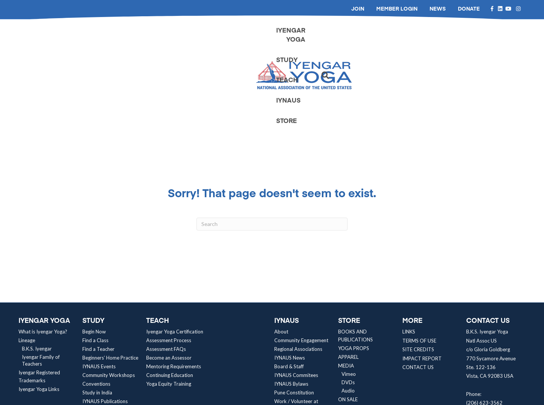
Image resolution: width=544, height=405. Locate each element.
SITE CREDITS (418, 272)
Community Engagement (301, 264)
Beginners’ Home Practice (110, 281)
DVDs (348, 306)
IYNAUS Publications (105, 325)
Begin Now (94, 255)
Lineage (27, 264)
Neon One (293, 397)
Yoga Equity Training (168, 307)
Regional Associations (298, 272)
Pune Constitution (294, 316)
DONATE (469, 8)
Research (92, 342)
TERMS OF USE (419, 264)
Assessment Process (168, 264)
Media (93, 359)
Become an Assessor (169, 281)
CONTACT (350, 349)
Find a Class (95, 264)
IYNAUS (436, 36)
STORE (472, 36)
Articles (94, 350)
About (281, 255)
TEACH (400, 36)
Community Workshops (108, 299)
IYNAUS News (289, 281)
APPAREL (348, 280)
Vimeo (349, 297)
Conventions (96, 307)
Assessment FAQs (166, 272)
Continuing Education (169, 299)
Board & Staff (289, 290)
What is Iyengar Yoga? (43, 255)
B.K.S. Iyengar (37, 272)
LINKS (408, 255)
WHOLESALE (352, 332)
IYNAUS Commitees (296, 299)
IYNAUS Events (99, 290)
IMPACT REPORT (422, 282)
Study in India (97, 316)
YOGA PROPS (353, 272)
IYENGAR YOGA (315, 36)
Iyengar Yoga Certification (174, 255)
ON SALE (348, 323)
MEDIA (346, 289)
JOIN (357, 8)
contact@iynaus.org (488, 344)
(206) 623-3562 (484, 326)
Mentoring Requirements (173, 290)
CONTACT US (418, 290)
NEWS (438, 8)
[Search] (502, 37)
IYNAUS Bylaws (291, 307)
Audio (348, 314)
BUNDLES (348, 340)
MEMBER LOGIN (396, 8)
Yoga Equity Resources (107, 333)
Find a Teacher (98, 272)
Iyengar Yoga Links (39, 313)
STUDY (364, 36)
